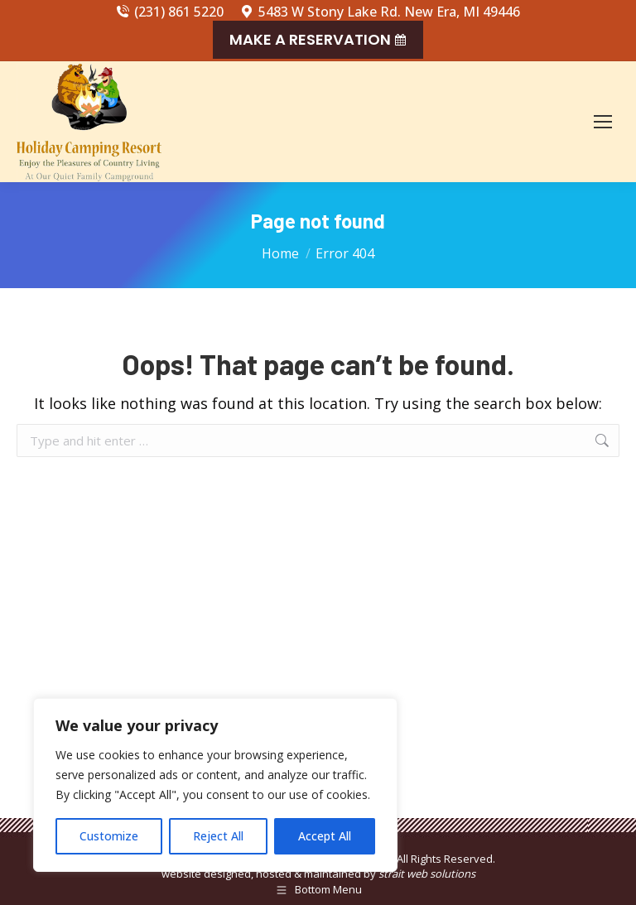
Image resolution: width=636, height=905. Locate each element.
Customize (109, 836)
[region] (215, 785)
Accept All (324, 836)
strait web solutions (426, 873)
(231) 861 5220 (170, 11)
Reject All (218, 836)
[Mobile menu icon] (602, 121)
